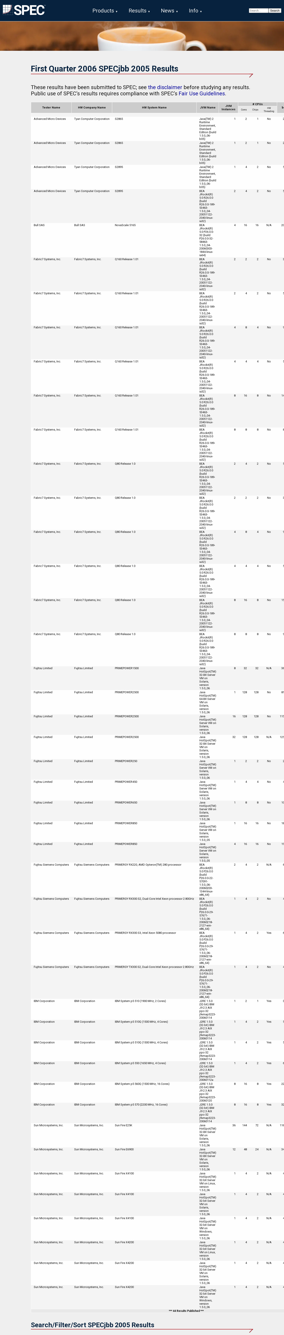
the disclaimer (165, 87)
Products (103, 11)
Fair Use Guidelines (202, 94)
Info (193, 11)
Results (137, 11)
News (167, 11)
